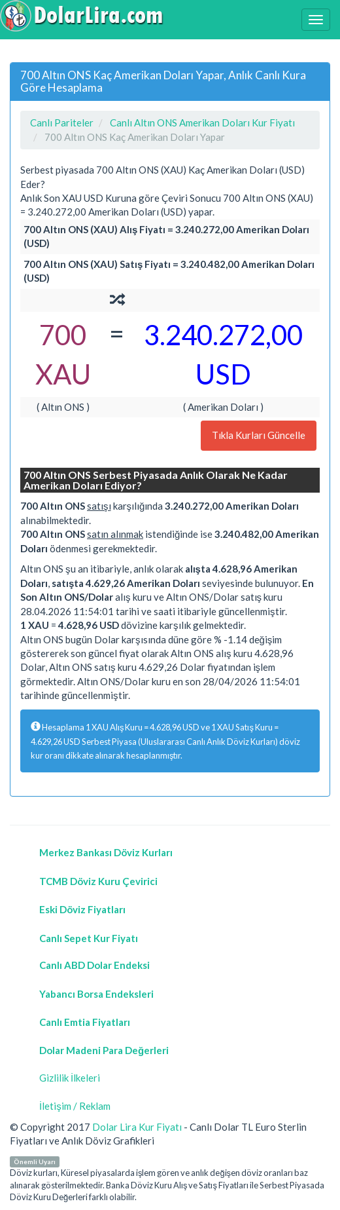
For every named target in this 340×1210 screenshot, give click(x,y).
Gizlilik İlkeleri (69, 1078)
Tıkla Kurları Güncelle (258, 435)
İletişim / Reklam (74, 1106)
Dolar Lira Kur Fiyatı (137, 1127)
